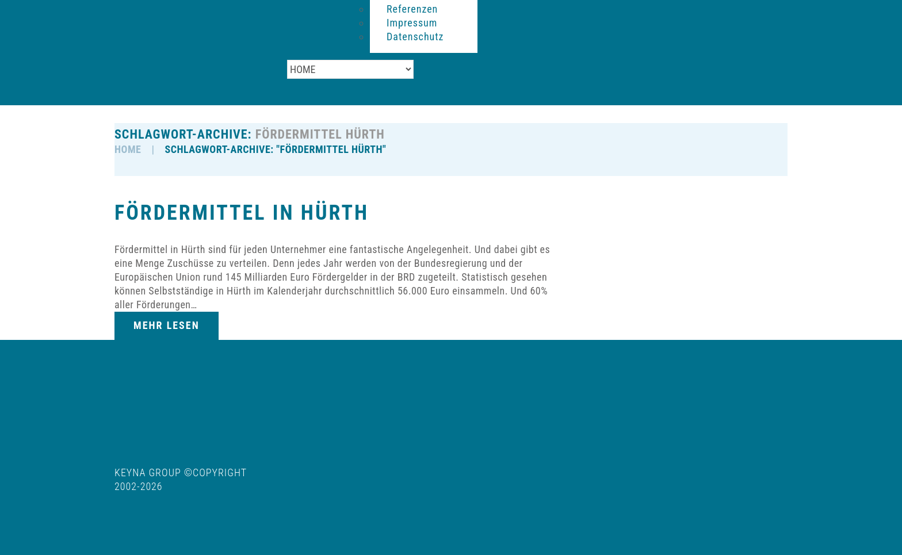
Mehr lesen (166, 325)
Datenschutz (415, 36)
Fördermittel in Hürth (241, 213)
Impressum (412, 23)
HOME (127, 149)
